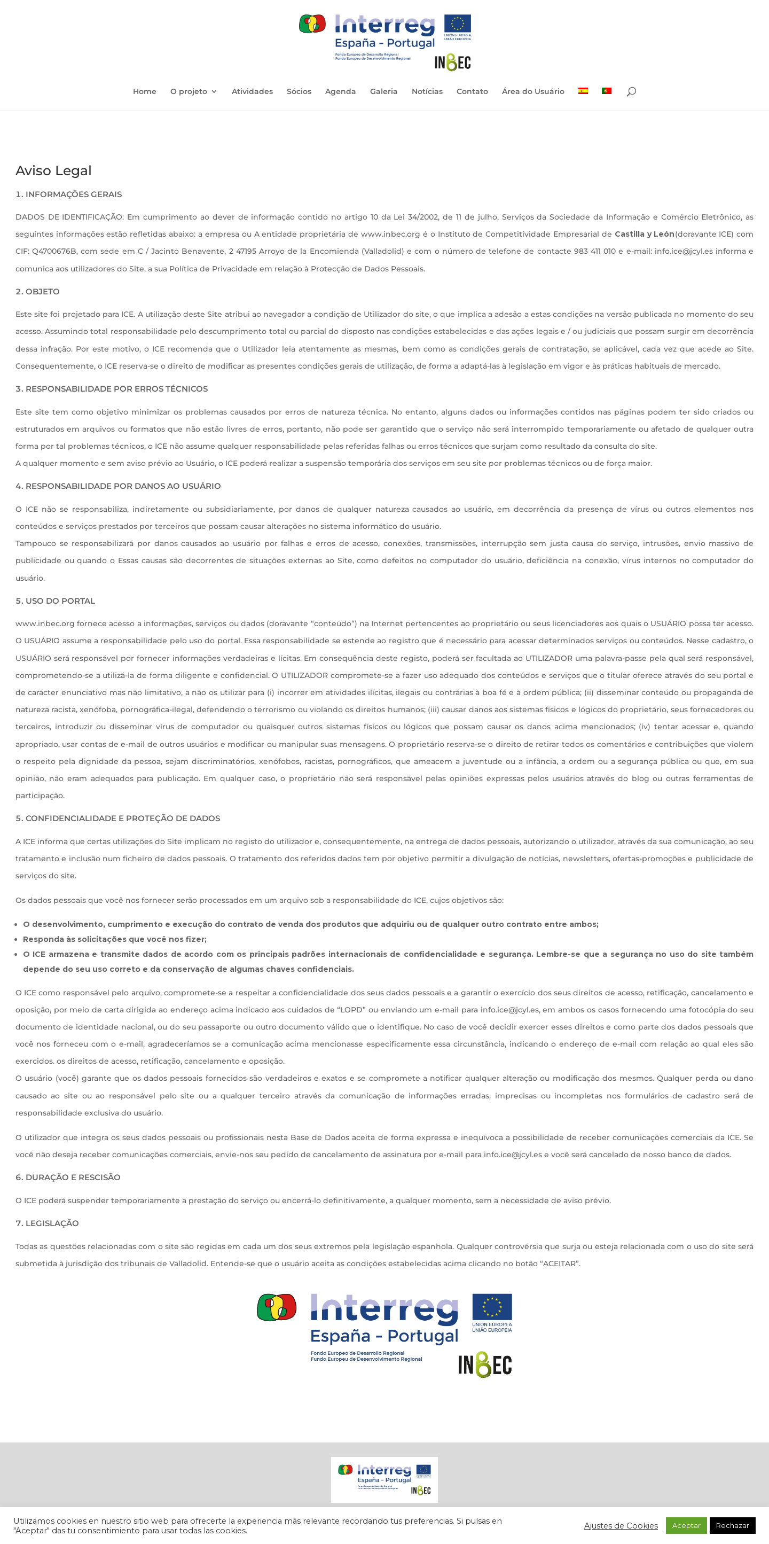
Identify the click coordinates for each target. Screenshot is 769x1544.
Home (144, 92)
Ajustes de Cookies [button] (621, 1526)
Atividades (252, 92)
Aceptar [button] (686, 1525)
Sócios (299, 92)
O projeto (188, 92)
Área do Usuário (533, 92)
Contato (472, 92)
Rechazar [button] (732, 1525)
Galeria (384, 92)
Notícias (427, 92)
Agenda (340, 92)
